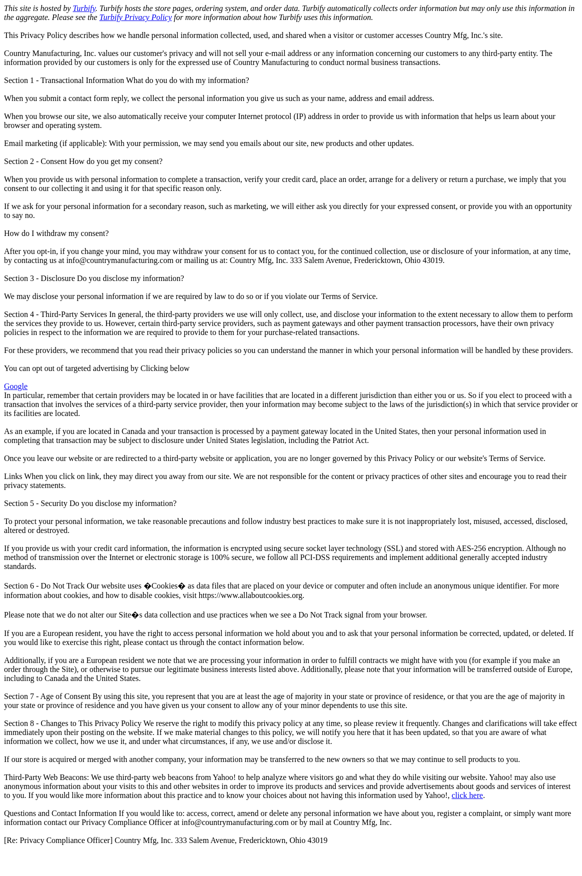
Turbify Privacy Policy (135, 17)
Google (16, 386)
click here (467, 795)
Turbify (84, 8)
